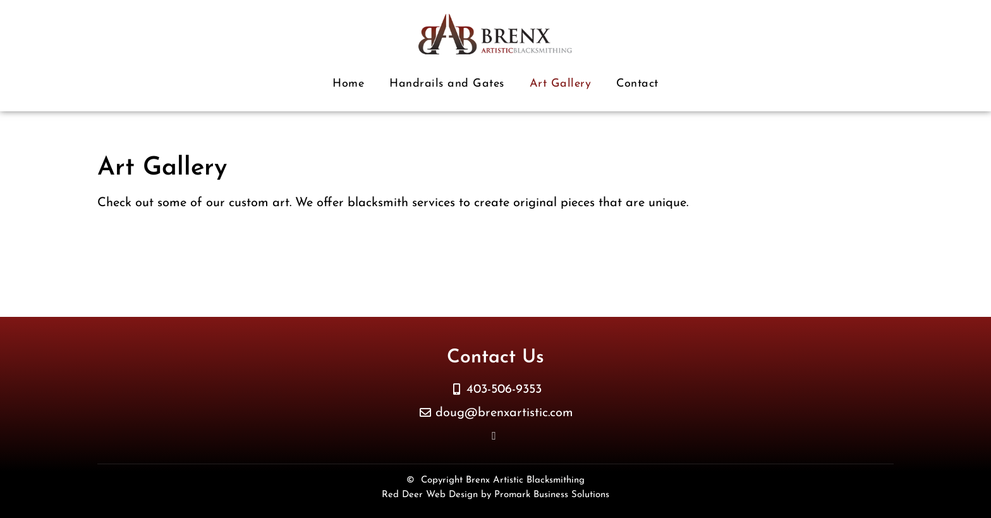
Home (348, 84)
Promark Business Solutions (551, 495)
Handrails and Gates (446, 84)
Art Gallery (561, 84)
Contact (637, 84)
